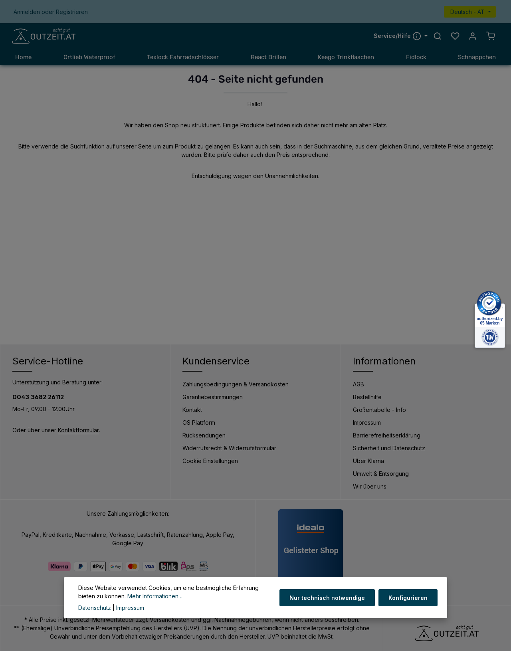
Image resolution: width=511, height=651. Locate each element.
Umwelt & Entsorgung (381, 473)
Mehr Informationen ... (155, 596)
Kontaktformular (78, 430)
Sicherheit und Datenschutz (389, 448)
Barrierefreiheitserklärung (386, 435)
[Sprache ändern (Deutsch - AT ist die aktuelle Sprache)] (470, 12)
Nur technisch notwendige (327, 597)
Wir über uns (369, 486)
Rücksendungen (204, 435)
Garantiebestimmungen (212, 397)
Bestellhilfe (367, 397)
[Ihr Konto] (473, 36)
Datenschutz (94, 607)
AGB (358, 384)
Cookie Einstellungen (210, 460)
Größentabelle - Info (379, 409)
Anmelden (27, 11)
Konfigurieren (408, 597)
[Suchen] (438, 36)
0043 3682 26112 (38, 397)
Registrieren (72, 11)
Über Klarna (368, 460)
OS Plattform (198, 422)
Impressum (367, 422)
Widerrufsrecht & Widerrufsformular (229, 448)
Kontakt (192, 409)
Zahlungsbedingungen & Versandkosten (235, 384)
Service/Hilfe (398, 36)
